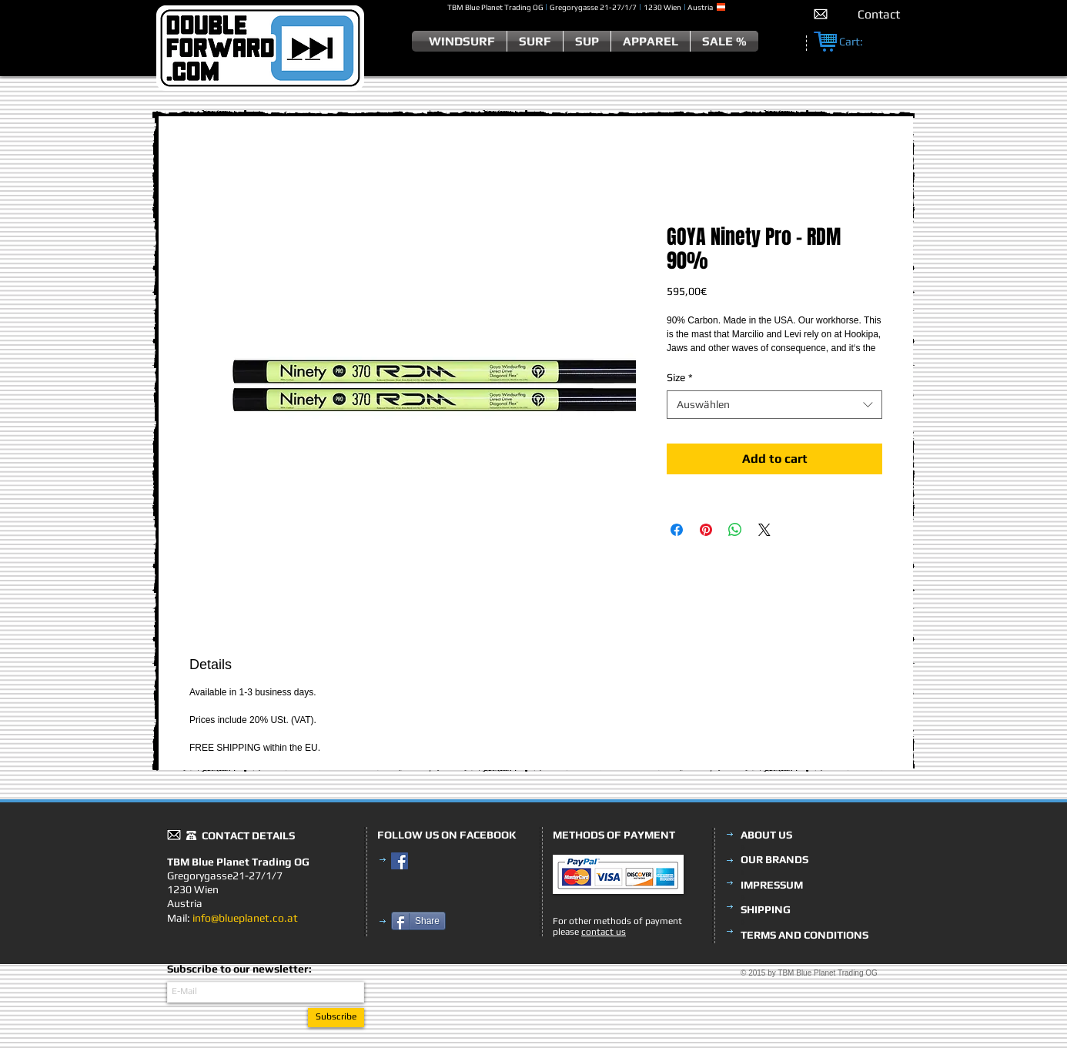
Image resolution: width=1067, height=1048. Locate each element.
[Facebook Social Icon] (399, 860)
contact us (603, 931)
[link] (859, 42)
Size (680, 377)
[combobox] (774, 404)
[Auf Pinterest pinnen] (706, 530)
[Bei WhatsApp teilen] (735, 530)
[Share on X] (764, 530)
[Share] (418, 921)
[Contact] (878, 14)
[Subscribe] (336, 1017)
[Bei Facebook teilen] (676, 530)
